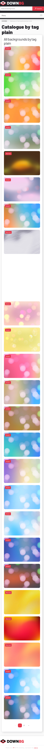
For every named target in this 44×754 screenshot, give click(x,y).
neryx (36, 748)
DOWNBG (4, 21)
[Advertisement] (20, 276)
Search (38, 9)
